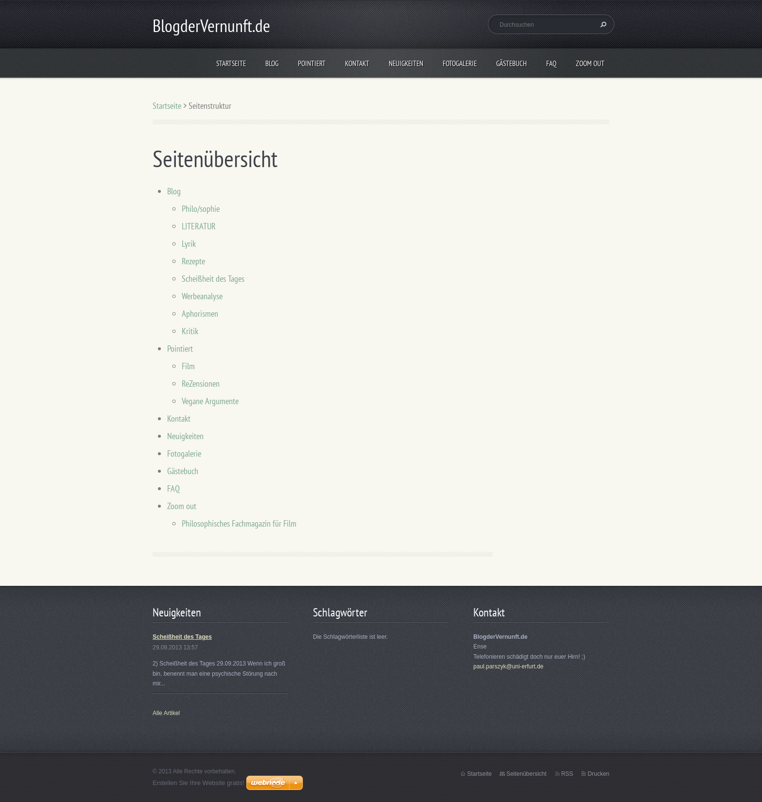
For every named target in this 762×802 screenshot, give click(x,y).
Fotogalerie (460, 63)
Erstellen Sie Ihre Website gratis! (198, 782)
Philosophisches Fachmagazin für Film (239, 523)
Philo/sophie (201, 208)
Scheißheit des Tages (213, 278)
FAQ (551, 63)
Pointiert (312, 63)
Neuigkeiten (406, 63)
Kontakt (357, 63)
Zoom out (590, 63)
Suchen (602, 24)
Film (188, 366)
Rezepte (193, 261)
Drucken (598, 773)
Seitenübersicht (526, 773)
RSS (567, 773)
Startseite (231, 63)
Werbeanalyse (202, 296)
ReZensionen (201, 383)
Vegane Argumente (210, 401)
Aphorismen (200, 313)
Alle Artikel (166, 713)
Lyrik (189, 243)
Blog (271, 63)
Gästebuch (511, 63)
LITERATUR (199, 226)
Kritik (190, 331)
